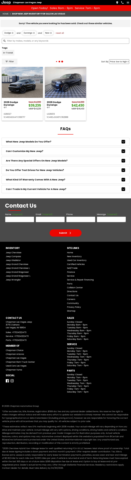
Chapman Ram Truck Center (20, 361)
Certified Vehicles (76, 264)
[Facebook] (7, 381)
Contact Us (72, 295)
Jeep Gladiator (13, 260)
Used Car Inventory (76, 260)
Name (14, 214)
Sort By (104, 61)
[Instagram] (12, 381)
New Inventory (74, 256)
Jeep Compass (13, 256)
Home (6, 13)
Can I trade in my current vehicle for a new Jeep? (65, 189)
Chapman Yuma (14, 369)
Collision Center (75, 287)
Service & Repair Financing (80, 279)
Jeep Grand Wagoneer (17, 272)
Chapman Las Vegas (16, 358)
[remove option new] (48, 33)
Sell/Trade (72, 268)
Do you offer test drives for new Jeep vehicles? (65, 170)
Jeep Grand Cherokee (17, 264)
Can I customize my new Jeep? (65, 151)
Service (70, 275)
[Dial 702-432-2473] (122, 2)
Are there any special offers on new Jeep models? (65, 160)
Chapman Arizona (15, 354)
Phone (69, 214)
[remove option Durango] (29, 33)
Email (44, 214)
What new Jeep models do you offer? (65, 141)
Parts (69, 283)
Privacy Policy (74, 307)
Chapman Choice (14, 350)
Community (73, 303)
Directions (72, 291)
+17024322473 (19, 332)
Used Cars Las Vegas (16, 365)
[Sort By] (119, 61)
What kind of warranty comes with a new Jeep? (65, 179)
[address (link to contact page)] (117, 2)
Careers (71, 299)
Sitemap (71, 310)
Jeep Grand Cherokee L (18, 268)
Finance (71, 272)
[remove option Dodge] (9, 33)
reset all (60, 33)
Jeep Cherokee (13, 252)
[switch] (128, 2)
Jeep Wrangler (13, 279)
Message (107, 214)
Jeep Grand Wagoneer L (18, 275)
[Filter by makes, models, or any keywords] (65, 41)
